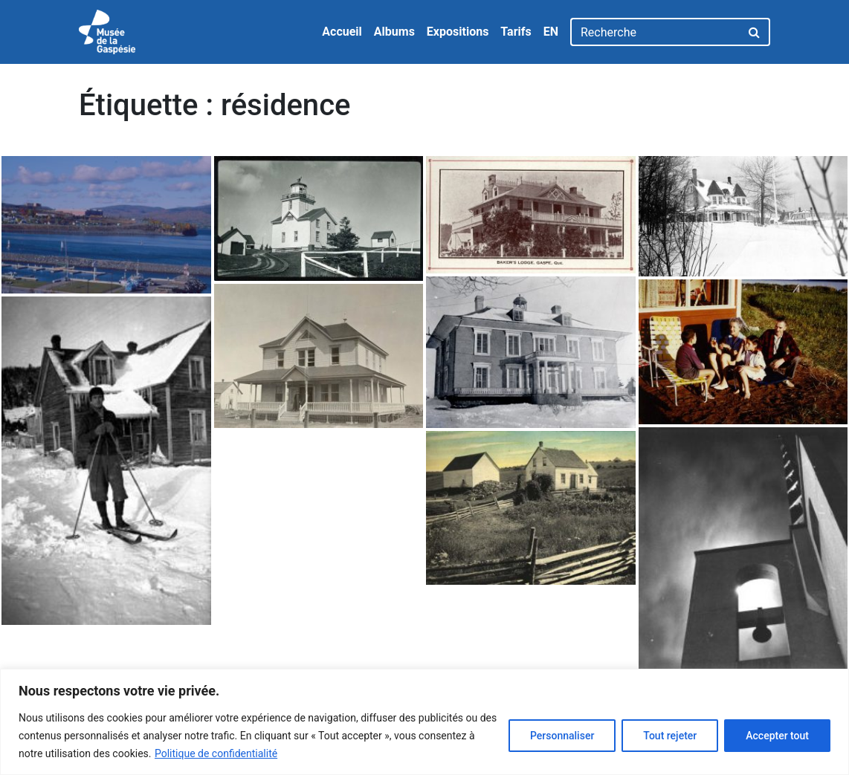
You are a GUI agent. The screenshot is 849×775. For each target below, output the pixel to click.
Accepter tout (777, 736)
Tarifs (515, 32)
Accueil (342, 32)
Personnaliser (562, 736)
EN (550, 32)
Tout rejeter (670, 736)
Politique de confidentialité (216, 753)
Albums (394, 32)
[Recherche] (655, 32)
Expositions (458, 32)
